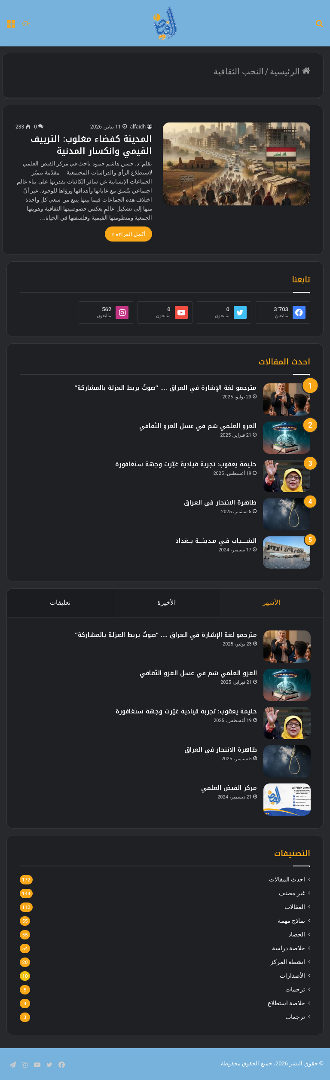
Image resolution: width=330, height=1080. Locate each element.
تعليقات (60, 602)
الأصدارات (292, 976)
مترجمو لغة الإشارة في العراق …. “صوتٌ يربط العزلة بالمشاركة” (166, 388)
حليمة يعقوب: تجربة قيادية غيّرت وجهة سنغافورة (186, 464)
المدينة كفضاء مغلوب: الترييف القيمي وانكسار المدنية (91, 145)
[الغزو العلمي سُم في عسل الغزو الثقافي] (286, 438)
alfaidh (138, 127)
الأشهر (271, 602)
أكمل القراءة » (128, 234)
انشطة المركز (287, 962)
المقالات (294, 907)
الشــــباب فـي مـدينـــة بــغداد (216, 541)
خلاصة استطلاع (286, 1003)
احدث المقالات (287, 880)
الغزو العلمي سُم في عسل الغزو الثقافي (198, 426)
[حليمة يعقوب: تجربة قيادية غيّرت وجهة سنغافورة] (286, 476)
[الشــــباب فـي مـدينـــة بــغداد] (286, 552)
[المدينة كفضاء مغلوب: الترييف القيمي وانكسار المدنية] (236, 163)
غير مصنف (292, 893)
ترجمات (295, 990)
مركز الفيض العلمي (229, 788)
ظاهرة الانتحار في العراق (220, 502)
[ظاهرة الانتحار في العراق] (286, 514)
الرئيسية (290, 71)
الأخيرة (166, 602)
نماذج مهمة (291, 921)
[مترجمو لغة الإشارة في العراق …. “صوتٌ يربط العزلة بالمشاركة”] (286, 399)
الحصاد (296, 935)
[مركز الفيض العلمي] (286, 799)
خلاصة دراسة (288, 948)
